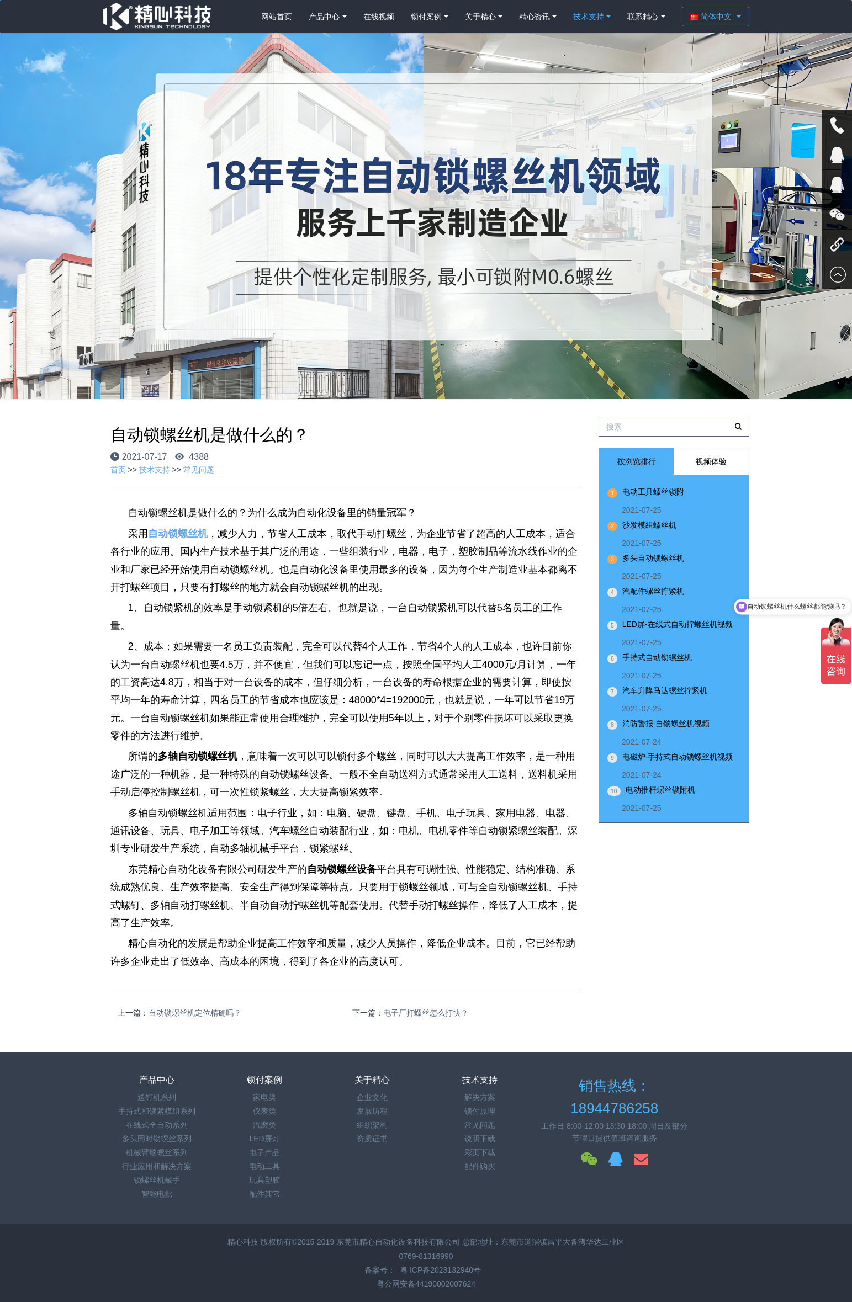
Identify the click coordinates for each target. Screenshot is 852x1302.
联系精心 (642, 16)
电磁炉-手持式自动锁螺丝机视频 (677, 756)
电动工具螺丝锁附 (653, 491)
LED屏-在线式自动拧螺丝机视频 (677, 624)
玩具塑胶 (264, 1180)
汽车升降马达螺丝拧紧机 (664, 690)
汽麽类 (264, 1124)
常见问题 (198, 469)
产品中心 (324, 16)
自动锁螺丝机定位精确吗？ (195, 1012)
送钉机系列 (156, 1097)
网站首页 (276, 16)
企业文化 (372, 1097)
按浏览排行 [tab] (636, 461)
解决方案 (479, 1097)
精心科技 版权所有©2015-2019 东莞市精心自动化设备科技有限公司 (344, 1241)
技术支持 (588, 16)
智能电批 (156, 1193)
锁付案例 (426, 16)
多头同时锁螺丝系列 (157, 1138)
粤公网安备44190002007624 (426, 1283)
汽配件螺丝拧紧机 (653, 591)
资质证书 (372, 1138)
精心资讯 (534, 16)
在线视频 (378, 16)
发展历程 (372, 1111)
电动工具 (264, 1166)
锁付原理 (479, 1111)
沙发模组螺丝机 (649, 524)
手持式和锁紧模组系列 (156, 1111)
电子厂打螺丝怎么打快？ (425, 1012)
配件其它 (264, 1193)
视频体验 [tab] (711, 461)
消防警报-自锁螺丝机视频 (666, 723)
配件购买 (479, 1166)
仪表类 (264, 1111)
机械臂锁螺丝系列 (157, 1152)
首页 (118, 469)
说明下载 (479, 1138)
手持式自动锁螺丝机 (657, 657)
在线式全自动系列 (157, 1124)
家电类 (264, 1097)
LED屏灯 (264, 1138)
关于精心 (480, 16)
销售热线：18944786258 (614, 1097)
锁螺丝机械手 (157, 1180)
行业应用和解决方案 (157, 1166)
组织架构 (372, 1124)
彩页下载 (479, 1152)
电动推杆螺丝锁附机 (660, 789)
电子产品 (264, 1152)
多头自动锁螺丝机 (653, 558)
